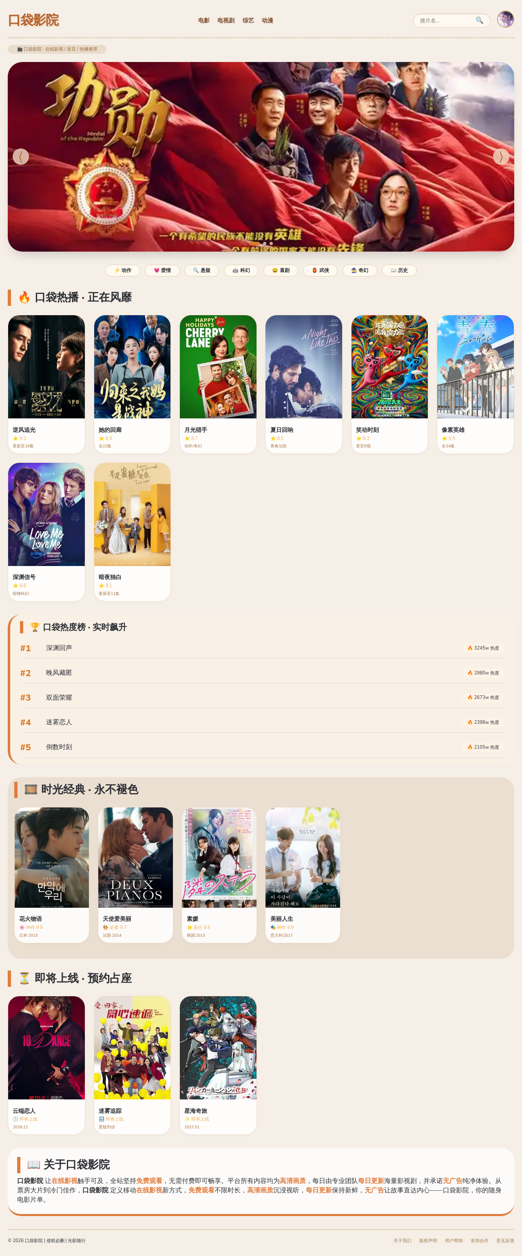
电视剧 (225, 20)
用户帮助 (454, 1241)
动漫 (267, 20)
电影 (204, 20)
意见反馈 (505, 1241)
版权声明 (428, 1241)
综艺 (248, 20)
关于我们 (402, 1241)
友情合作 (480, 1241)
